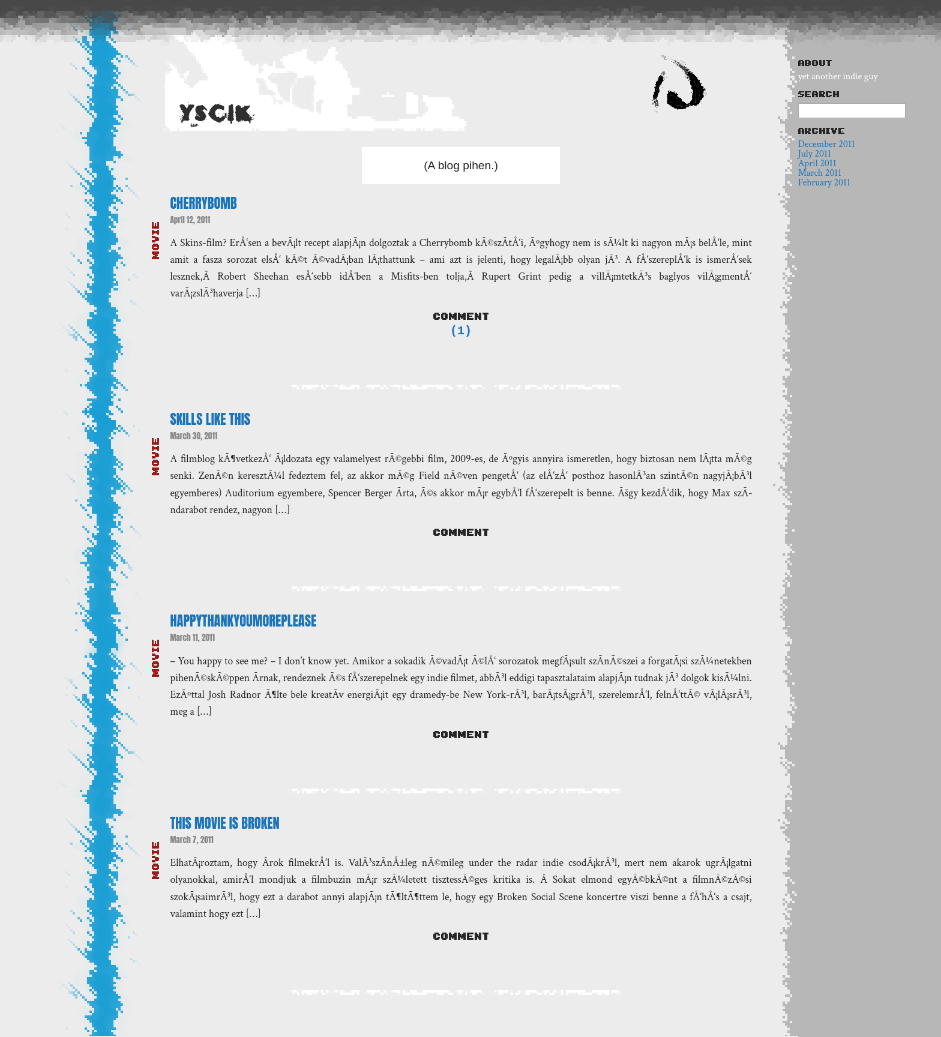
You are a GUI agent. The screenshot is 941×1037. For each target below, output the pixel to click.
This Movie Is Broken (224, 824)
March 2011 (819, 173)
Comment (461, 316)
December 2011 (826, 144)
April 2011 (817, 163)
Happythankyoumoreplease (243, 622)
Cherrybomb (203, 203)
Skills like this (210, 420)
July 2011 (814, 154)
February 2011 (824, 182)
